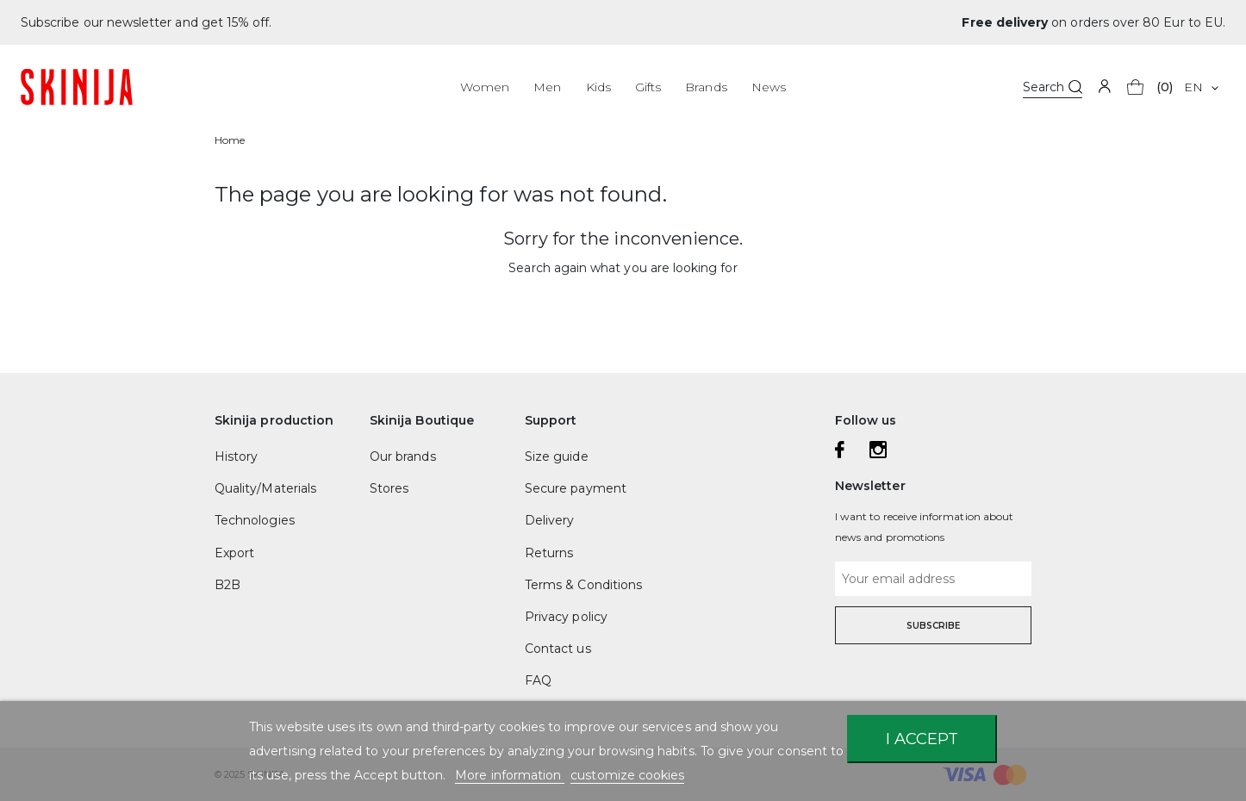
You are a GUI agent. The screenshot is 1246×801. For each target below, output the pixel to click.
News (768, 87)
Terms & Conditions (583, 585)
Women (484, 87)
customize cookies (627, 775)
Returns (549, 553)
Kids (598, 87)
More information (509, 775)
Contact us (558, 648)
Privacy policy (566, 616)
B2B (227, 585)
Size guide (557, 456)
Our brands (403, 456)
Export (234, 553)
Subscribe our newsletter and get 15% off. (146, 22)
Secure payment (575, 488)
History (236, 456)
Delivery (549, 520)
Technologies (255, 520)
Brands (705, 87)
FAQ (538, 680)
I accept (922, 738)
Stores (389, 488)
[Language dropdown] (1200, 87)
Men (547, 87)
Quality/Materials (265, 488)
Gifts (648, 87)
